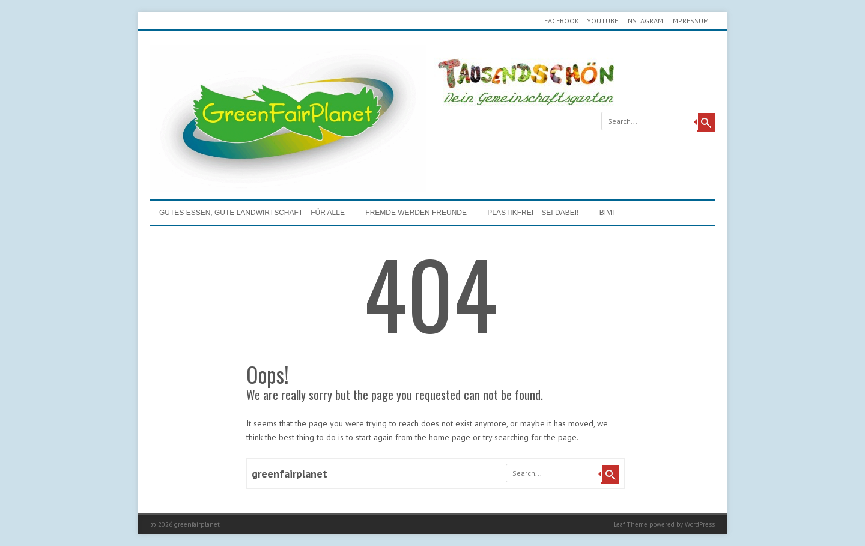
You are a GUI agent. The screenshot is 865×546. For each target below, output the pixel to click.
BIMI (607, 212)
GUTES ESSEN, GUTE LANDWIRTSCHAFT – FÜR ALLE (252, 212)
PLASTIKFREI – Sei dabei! (532, 212)
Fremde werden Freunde (416, 212)
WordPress (700, 524)
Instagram (644, 20)
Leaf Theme (630, 524)
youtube (602, 20)
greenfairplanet (289, 474)
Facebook (561, 20)
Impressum (690, 20)
